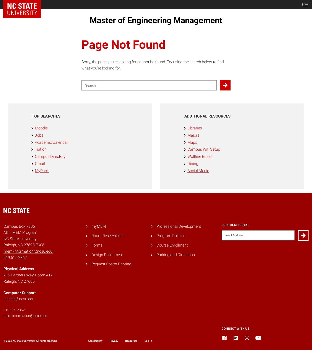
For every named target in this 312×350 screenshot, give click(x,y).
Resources (131, 340)
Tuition (41, 149)
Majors (193, 135)
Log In (148, 340)
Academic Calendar (51, 142)
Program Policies (170, 235)
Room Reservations (108, 235)
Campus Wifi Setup (203, 149)
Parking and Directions (175, 254)
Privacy (114, 340)
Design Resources (106, 254)
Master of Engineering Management (156, 20)
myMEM (98, 226)
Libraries (194, 128)
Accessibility (95, 340)
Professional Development (178, 226)
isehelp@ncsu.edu (19, 299)
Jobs (39, 135)
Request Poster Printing (111, 264)
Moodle (41, 128)
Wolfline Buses (199, 156)
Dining (192, 163)
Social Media (198, 170)
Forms (96, 245)
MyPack (42, 170)
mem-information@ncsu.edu (28, 251)
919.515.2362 (14, 310)
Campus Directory (50, 156)
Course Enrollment (172, 245)
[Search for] (149, 85)
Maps (192, 142)
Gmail (40, 163)
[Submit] (303, 235)
